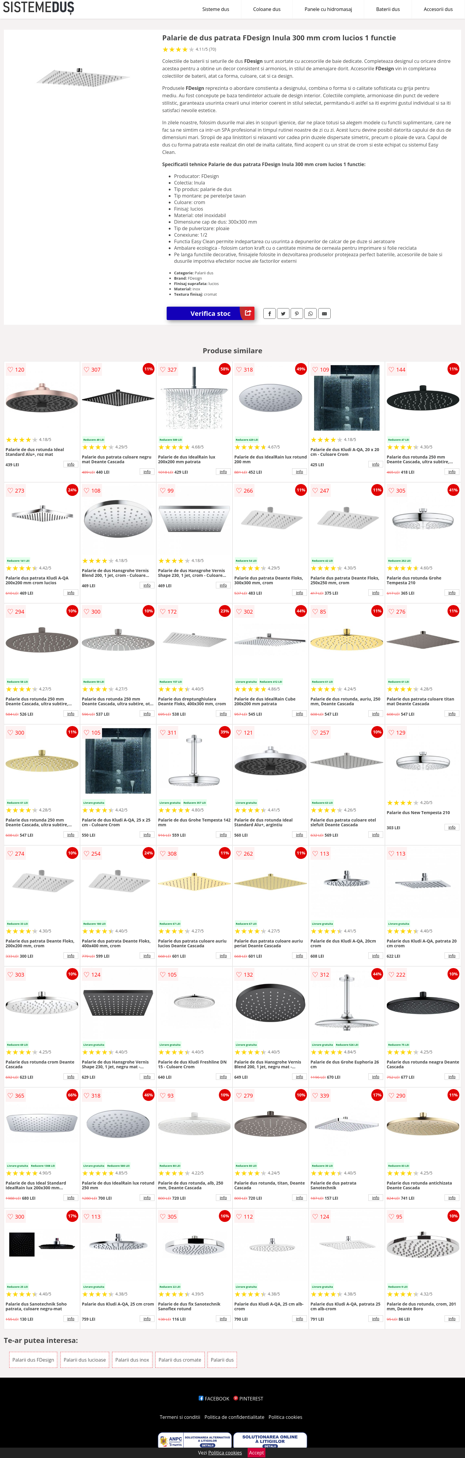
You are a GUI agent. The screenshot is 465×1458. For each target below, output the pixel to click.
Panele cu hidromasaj (328, 9)
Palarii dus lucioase (85, 1360)
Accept (256, 1452)
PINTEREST (248, 1398)
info (70, 464)
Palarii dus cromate (180, 1360)
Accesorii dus (438, 9)
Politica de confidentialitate (235, 1417)
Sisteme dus (215, 9)
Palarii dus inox (132, 1360)
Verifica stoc (222, 313)
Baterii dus (388, 9)
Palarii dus (222, 1360)
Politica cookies (285, 1417)
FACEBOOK (214, 1398)
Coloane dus (267, 9)
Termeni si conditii (180, 1417)
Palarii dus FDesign (33, 1360)
